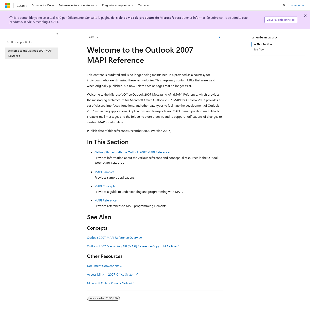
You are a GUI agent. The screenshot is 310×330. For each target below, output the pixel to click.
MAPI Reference (105, 200)
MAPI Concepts (105, 186)
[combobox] (31, 42)
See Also (258, 49)
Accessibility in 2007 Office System (111, 274)
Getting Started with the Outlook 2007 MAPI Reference (132, 152)
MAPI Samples (104, 172)
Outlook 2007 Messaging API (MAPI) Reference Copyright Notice (131, 246)
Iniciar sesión (297, 5)
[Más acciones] (219, 37)
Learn (91, 37)
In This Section (262, 44)
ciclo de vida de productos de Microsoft (145, 17)
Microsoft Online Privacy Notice (109, 283)
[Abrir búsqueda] (284, 5)
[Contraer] (57, 33)
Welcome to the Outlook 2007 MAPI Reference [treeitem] (30, 53)
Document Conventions (103, 266)
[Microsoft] (7, 5)
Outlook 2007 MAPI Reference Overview (115, 237)
